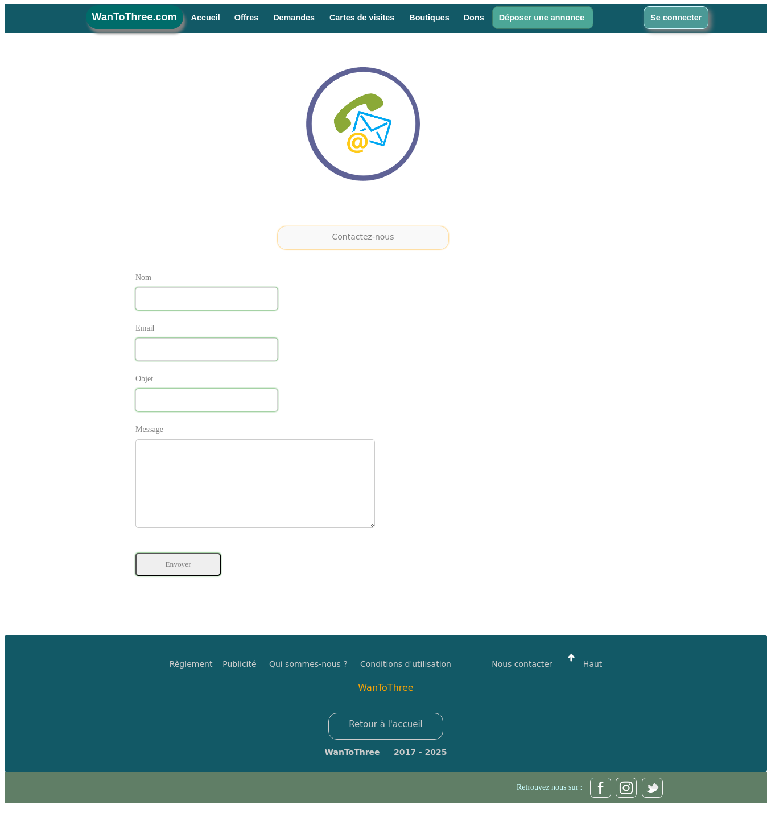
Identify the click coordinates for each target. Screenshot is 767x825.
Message (149, 429)
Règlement (191, 681)
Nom (143, 277)
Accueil (205, 17)
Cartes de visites (363, 17)
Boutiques (429, 17)
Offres (247, 17)
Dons (474, 17)
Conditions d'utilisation (405, 681)
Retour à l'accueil (386, 741)
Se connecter (676, 17)
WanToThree (385, 704)
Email (144, 328)
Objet (144, 378)
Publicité (245, 681)
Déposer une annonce (543, 17)
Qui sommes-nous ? (308, 681)
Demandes (295, 17)
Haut (582, 681)
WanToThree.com (134, 17)
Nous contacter (522, 681)
